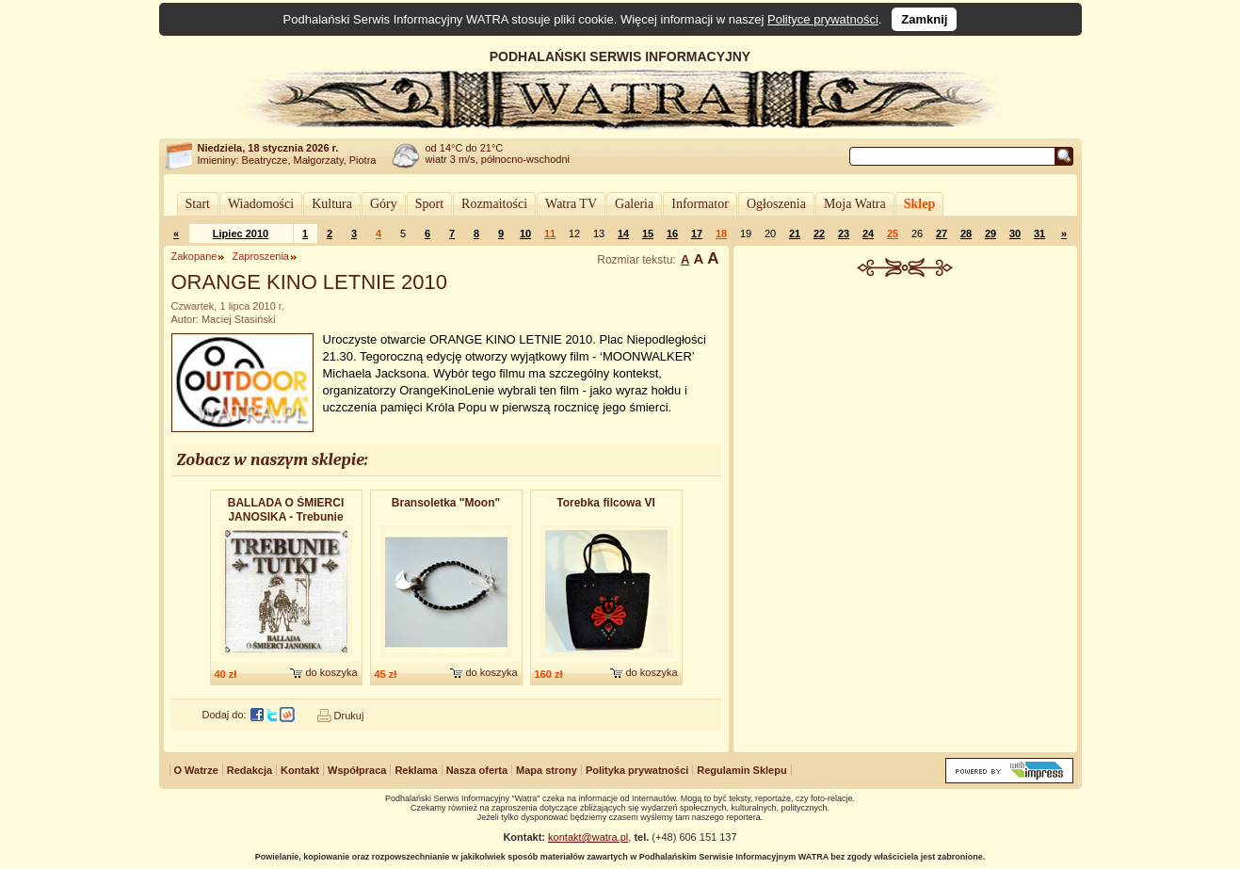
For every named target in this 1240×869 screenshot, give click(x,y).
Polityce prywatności (822, 19)
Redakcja (249, 770)
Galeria (634, 204)
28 (966, 233)
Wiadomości (261, 204)
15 (647, 233)
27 (941, 233)
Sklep (919, 204)
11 (550, 233)
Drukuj (349, 715)
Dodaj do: (224, 714)
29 (990, 233)
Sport (429, 204)
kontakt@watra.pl (588, 837)
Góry (383, 204)
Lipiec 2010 (240, 233)
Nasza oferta (476, 770)
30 (1015, 233)
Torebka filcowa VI (605, 502)
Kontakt (300, 770)
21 (794, 233)
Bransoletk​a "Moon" (446, 502)
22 (819, 233)
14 (623, 233)
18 (721, 233)
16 (672, 233)
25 (892, 233)
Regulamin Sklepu (741, 770)
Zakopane (194, 256)
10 (525, 233)
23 (843, 233)
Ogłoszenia (776, 204)
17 (696, 233)
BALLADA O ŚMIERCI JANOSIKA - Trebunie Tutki (286, 510)
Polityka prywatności (637, 770)
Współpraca (357, 770)
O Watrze (196, 770)
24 (868, 233)
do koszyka (331, 672)
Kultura (332, 204)
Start (197, 204)
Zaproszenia (260, 256)
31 (1039, 233)
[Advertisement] (905, 418)
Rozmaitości (494, 204)
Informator (700, 204)
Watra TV (571, 204)
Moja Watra (855, 204)
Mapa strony (546, 770)
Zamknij (924, 19)
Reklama (416, 770)
